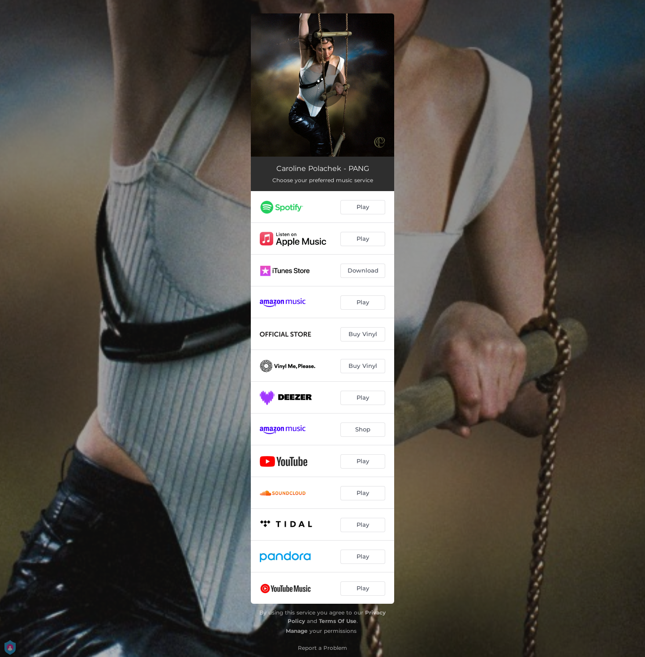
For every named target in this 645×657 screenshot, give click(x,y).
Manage (297, 630)
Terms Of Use (338, 621)
